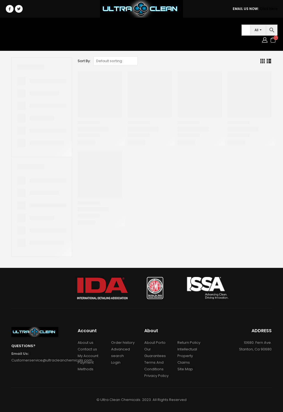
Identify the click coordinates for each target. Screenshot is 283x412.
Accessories (158, 28)
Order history (123, 342)
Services (210, 28)
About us (85, 342)
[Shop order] (115, 61)
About (186, 28)
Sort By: (84, 61)
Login (38, 40)
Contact (17, 40)
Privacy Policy (156, 375)
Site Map (185, 369)
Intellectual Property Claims (187, 356)
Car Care (33, 28)
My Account (88, 355)
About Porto (155, 342)
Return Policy (188, 342)
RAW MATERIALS (125, 28)
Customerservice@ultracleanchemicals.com (51, 360)
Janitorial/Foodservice (76, 28)
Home (13, 28)
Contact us (87, 349)
